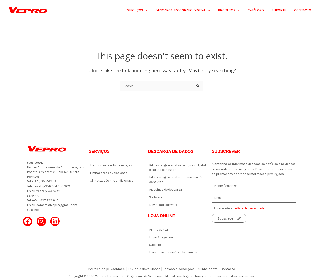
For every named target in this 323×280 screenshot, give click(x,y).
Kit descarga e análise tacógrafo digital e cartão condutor (177, 167)
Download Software (163, 205)
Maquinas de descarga (165, 189)
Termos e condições (180, 269)
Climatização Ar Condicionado (111, 180)
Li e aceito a (240, 208)
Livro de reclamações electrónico (173, 252)
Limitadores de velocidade (108, 173)
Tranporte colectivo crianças (111, 165)
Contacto (228, 269)
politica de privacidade (249, 208)
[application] (149, 10)
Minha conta (158, 229)
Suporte (155, 245)
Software (155, 197)
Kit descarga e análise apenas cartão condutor (176, 180)
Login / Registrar (161, 237)
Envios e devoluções (144, 269)
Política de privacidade (106, 269)
